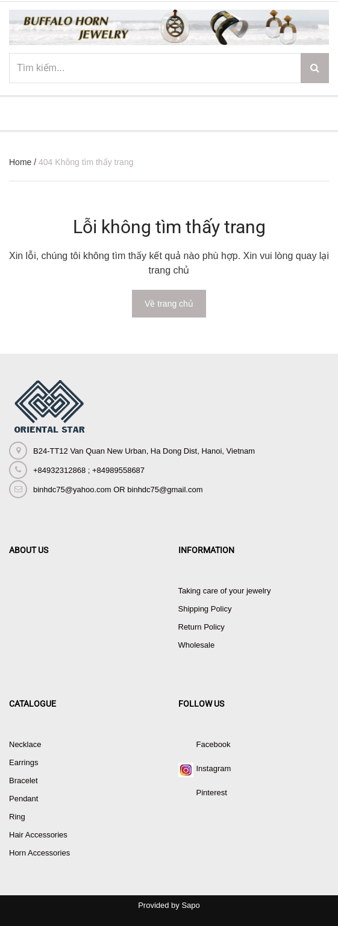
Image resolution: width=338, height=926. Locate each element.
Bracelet (23, 780)
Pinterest (211, 792)
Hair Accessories (38, 834)
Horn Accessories (39, 852)
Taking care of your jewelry (224, 590)
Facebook (213, 744)
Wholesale (196, 644)
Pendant (23, 798)
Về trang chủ (169, 303)
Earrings (23, 762)
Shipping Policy (205, 608)
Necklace (25, 744)
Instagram (213, 768)
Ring (17, 816)
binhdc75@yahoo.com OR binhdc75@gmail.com (117, 489)
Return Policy (201, 626)
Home (20, 162)
